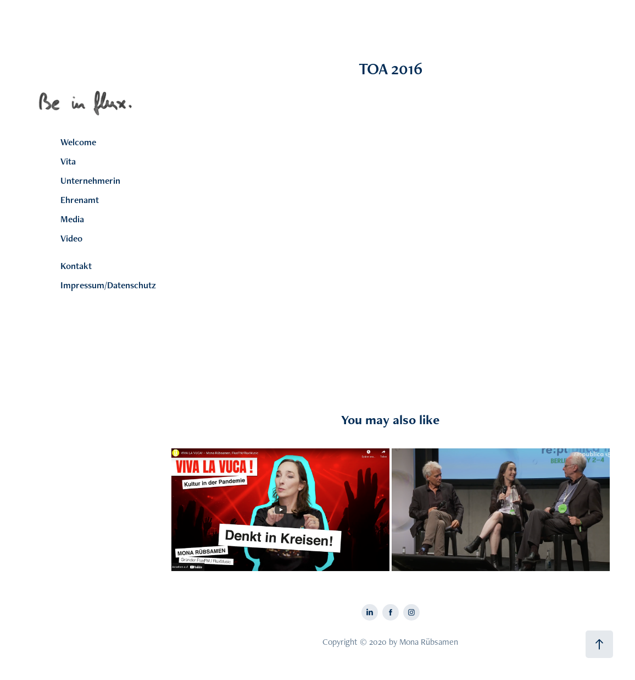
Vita (68, 161)
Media (72, 219)
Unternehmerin (90, 180)
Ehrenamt (79, 200)
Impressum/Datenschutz (108, 285)
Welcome (78, 142)
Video (71, 238)
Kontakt (76, 266)
